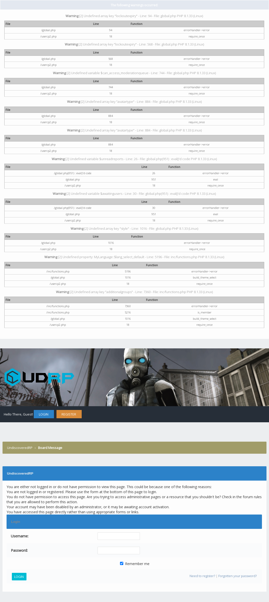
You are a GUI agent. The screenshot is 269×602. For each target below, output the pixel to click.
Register (69, 414)
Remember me (135, 563)
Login (43, 414)
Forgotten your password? (237, 576)
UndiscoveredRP (20, 447)
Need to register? (202, 576)
